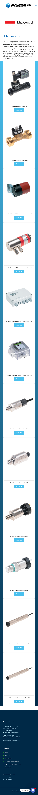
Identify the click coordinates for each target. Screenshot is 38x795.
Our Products (8, 758)
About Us (7, 755)
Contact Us (8, 767)
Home (6, 752)
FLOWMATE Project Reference (13, 764)
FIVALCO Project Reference (12, 761)
